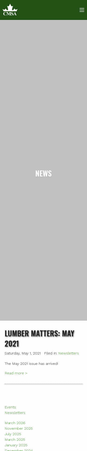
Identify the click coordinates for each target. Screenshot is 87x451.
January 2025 (16, 445)
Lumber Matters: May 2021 (39, 338)
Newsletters (68, 353)
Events (10, 407)
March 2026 (15, 423)
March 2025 (15, 439)
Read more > (16, 373)
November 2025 (19, 428)
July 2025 (13, 434)
